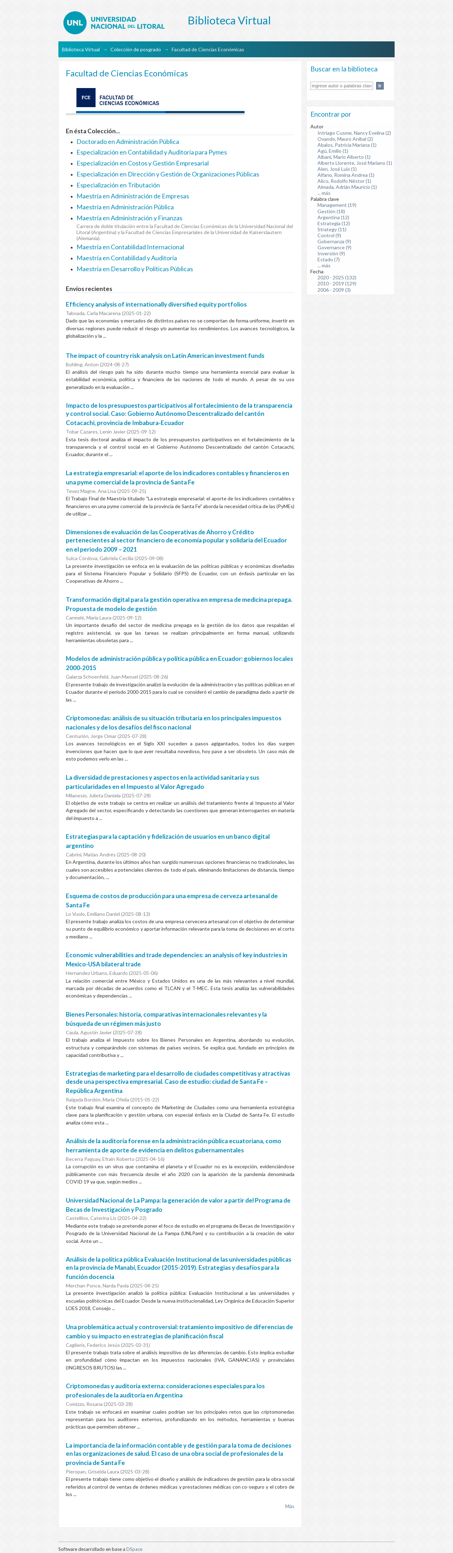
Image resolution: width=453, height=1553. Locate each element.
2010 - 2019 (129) (336, 283)
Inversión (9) (331, 253)
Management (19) (336, 205)
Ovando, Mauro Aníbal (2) (345, 139)
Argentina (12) (333, 217)
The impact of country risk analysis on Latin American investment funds (165, 355)
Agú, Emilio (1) (332, 151)
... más (324, 193)
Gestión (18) (331, 211)
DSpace (134, 1549)
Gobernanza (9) (334, 241)
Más (289, 1506)
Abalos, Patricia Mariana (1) (347, 145)
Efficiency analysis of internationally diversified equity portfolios (156, 304)
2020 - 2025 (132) (336, 277)
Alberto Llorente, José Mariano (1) (354, 163)
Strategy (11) (331, 229)
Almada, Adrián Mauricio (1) (347, 187)
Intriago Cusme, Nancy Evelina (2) (354, 133)
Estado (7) (328, 259)
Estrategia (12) (333, 223)
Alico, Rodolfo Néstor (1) (344, 181)
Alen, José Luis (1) (337, 169)
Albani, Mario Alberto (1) (344, 157)
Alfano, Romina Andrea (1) (345, 175)
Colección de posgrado (135, 49)
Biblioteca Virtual (81, 49)
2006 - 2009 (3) (334, 290)
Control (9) (329, 235)
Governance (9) (334, 247)
